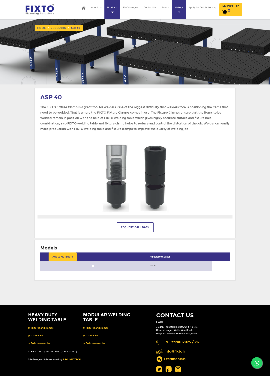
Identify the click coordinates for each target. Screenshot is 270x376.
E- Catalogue (130, 7)
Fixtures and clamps (42, 328)
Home (41, 28)
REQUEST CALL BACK (135, 227)
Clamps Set (37, 335)
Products (58, 28)
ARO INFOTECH (72, 359)
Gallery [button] (179, 9)
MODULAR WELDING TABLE (106, 317)
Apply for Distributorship (202, 7)
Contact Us (150, 7)
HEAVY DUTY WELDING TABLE (47, 317)
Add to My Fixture (62, 256)
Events (166, 7)
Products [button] (112, 9)
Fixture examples (40, 343)
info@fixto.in (176, 351)
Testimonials (174, 359)
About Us (96, 7)
